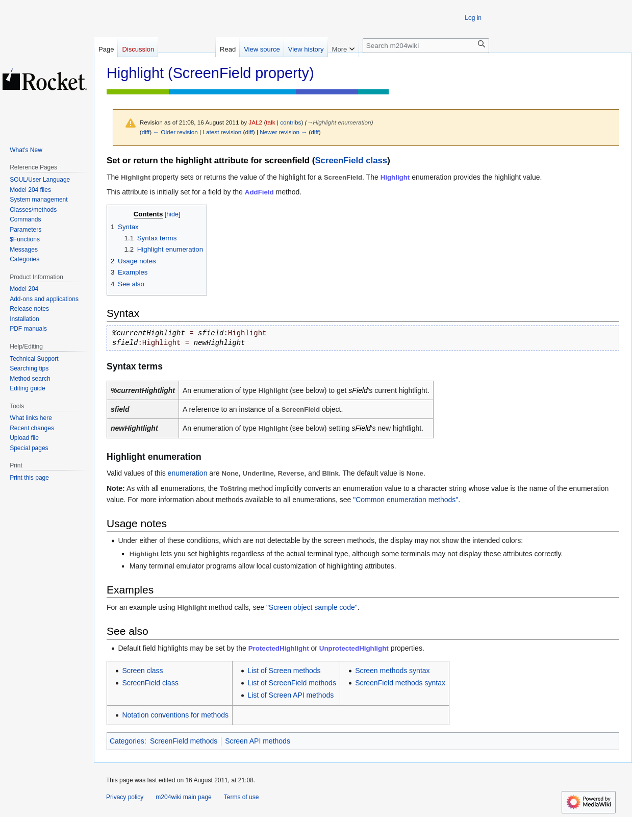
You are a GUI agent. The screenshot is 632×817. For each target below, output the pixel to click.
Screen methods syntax (392, 670)
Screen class (142, 670)
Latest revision (222, 132)
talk (270, 122)
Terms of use (241, 797)
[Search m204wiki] (426, 45)
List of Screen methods (283, 670)
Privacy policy (124, 797)
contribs (290, 122)
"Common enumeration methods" (405, 500)
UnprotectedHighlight (354, 648)
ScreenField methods (183, 741)
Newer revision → (283, 132)
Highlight (395, 177)
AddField (259, 192)
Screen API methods (257, 741)
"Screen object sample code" (312, 607)
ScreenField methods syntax (400, 683)
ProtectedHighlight (278, 648)
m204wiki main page (183, 797)
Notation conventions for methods (175, 715)
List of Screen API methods (290, 695)
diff (145, 132)
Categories (127, 741)
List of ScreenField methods (291, 683)
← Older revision (175, 132)
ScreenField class (351, 160)
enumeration (188, 473)
